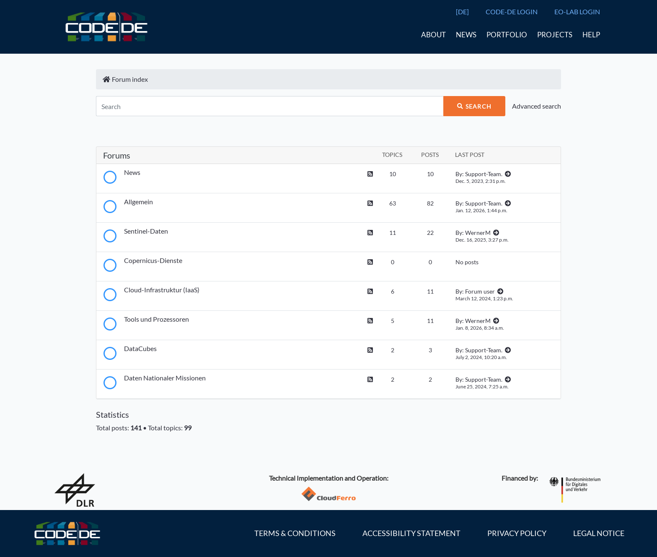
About (433, 34)
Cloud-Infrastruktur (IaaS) (161, 290)
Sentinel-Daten (146, 231)
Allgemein (138, 202)
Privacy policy (516, 533)
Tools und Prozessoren (156, 319)
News (466, 34)
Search (474, 106)
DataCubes (140, 348)
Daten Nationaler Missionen (165, 378)
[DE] (462, 12)
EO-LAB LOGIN (577, 12)
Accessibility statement (411, 533)
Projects (554, 34)
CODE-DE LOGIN (512, 12)
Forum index (125, 79)
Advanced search (536, 106)
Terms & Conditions (295, 533)
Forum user (480, 291)
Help (591, 34)
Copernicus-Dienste (153, 260)
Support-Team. (483, 173)
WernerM (478, 232)
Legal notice (598, 533)
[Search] (269, 106)
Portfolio (506, 34)
